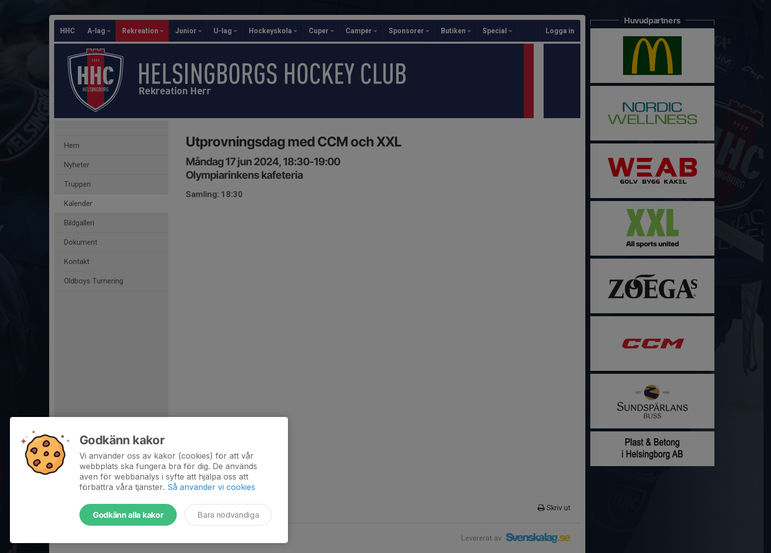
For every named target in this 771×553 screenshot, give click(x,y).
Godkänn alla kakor (128, 515)
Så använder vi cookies (211, 487)
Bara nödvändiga (228, 515)
